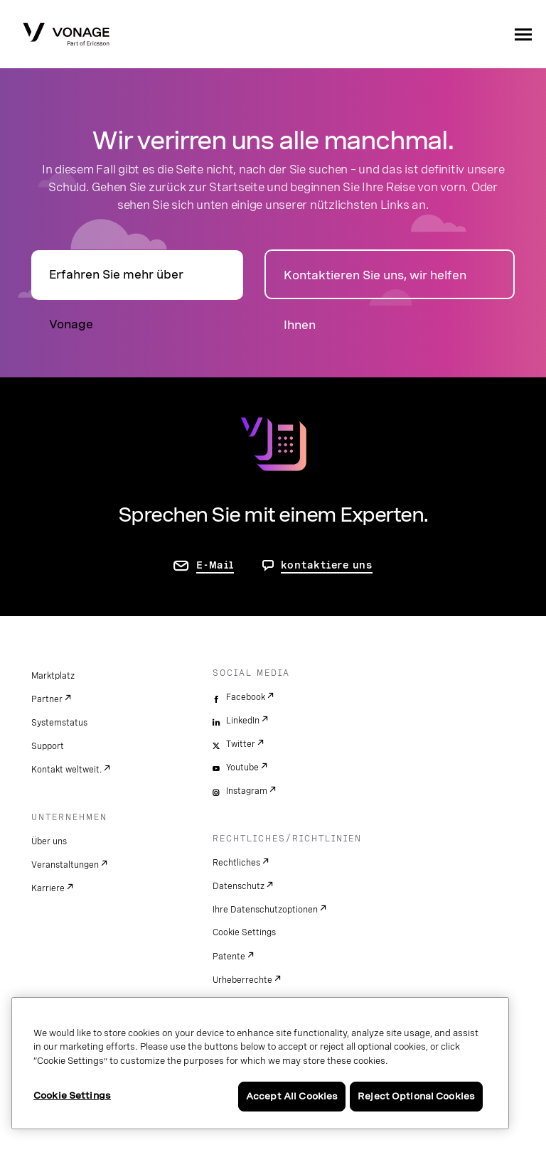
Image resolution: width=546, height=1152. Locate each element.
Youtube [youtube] (242, 768)
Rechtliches (236, 863)
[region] (260, 1063)
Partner (47, 699)
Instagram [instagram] (246, 791)
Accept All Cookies (292, 1096)
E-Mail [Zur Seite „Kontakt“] (215, 565)
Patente (229, 957)
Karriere (48, 888)
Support (47, 746)
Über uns (49, 841)
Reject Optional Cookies (416, 1096)
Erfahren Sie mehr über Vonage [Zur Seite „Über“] (116, 284)
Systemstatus (59, 723)
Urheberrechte (242, 980)
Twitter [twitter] (240, 744)
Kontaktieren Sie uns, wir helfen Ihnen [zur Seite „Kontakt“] (375, 284)
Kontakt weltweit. (66, 770)
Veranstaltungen (65, 865)
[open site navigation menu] (523, 34)
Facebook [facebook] (245, 697)
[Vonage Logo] (66, 35)
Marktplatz (53, 676)
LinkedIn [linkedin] (242, 721)
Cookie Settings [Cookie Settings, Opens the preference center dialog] (72, 1095)
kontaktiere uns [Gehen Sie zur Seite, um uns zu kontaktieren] (327, 565)
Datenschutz (238, 886)
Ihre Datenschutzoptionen (265, 910)
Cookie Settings (244, 932)
